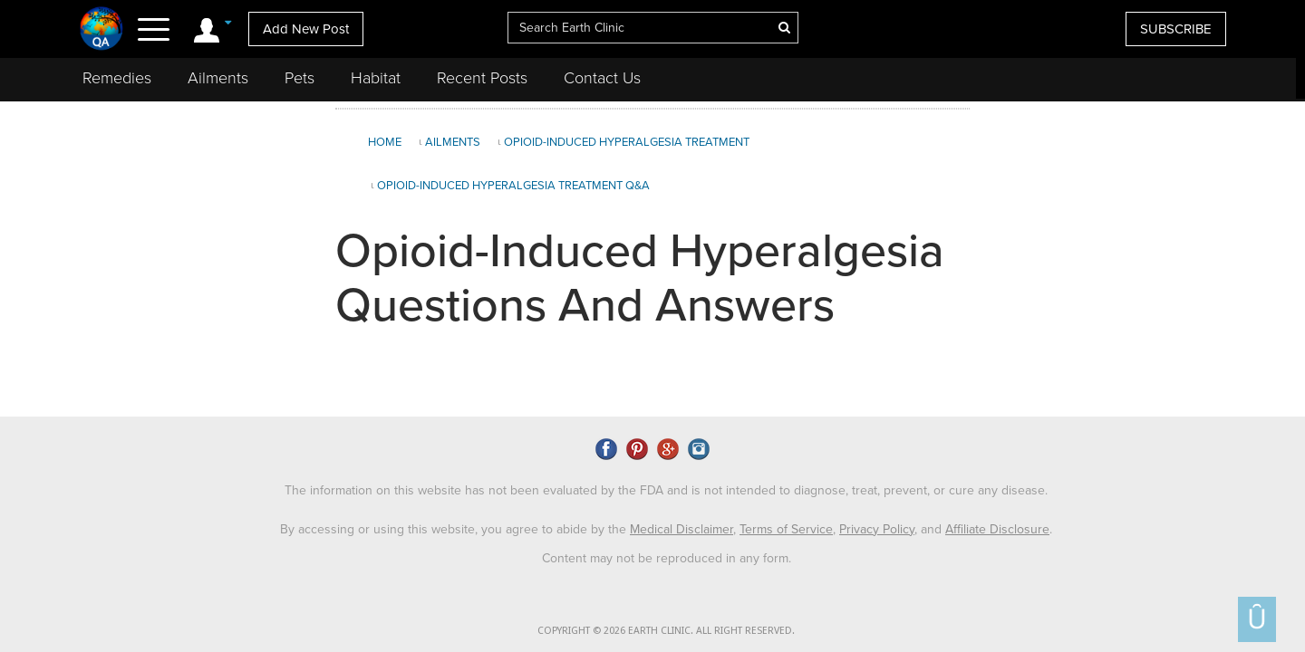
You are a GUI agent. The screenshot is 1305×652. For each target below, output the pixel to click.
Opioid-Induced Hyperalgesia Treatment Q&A (513, 185)
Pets (299, 78)
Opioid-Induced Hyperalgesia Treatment (626, 142)
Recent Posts (482, 78)
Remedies (116, 78)
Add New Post (306, 29)
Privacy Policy (876, 525)
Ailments (218, 78)
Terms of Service (786, 525)
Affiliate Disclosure (997, 525)
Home (384, 142)
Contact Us (602, 78)
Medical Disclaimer (681, 525)
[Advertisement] (1135, 257)
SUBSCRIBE (1176, 29)
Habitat (376, 78)
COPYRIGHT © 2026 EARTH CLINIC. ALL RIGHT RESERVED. (666, 628)
